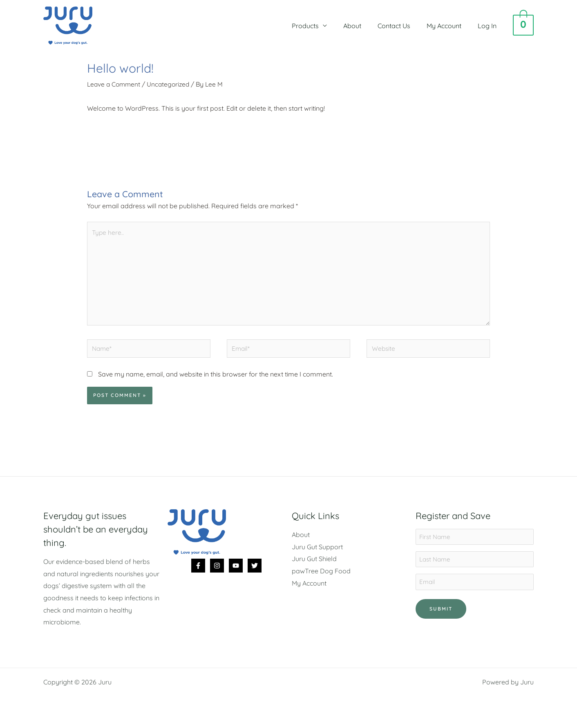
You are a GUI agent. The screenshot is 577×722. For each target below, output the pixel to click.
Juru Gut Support (317, 551)
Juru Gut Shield (314, 563)
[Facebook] (198, 570)
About (364, 26)
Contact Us (402, 26)
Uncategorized (171, 84)
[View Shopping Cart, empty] (523, 26)
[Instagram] (217, 570)
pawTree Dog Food (321, 575)
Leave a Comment (115, 84)
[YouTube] (236, 570)
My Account (449, 26)
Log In (488, 26)
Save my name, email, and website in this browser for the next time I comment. (215, 378)
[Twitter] (255, 570)
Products (319, 26)
